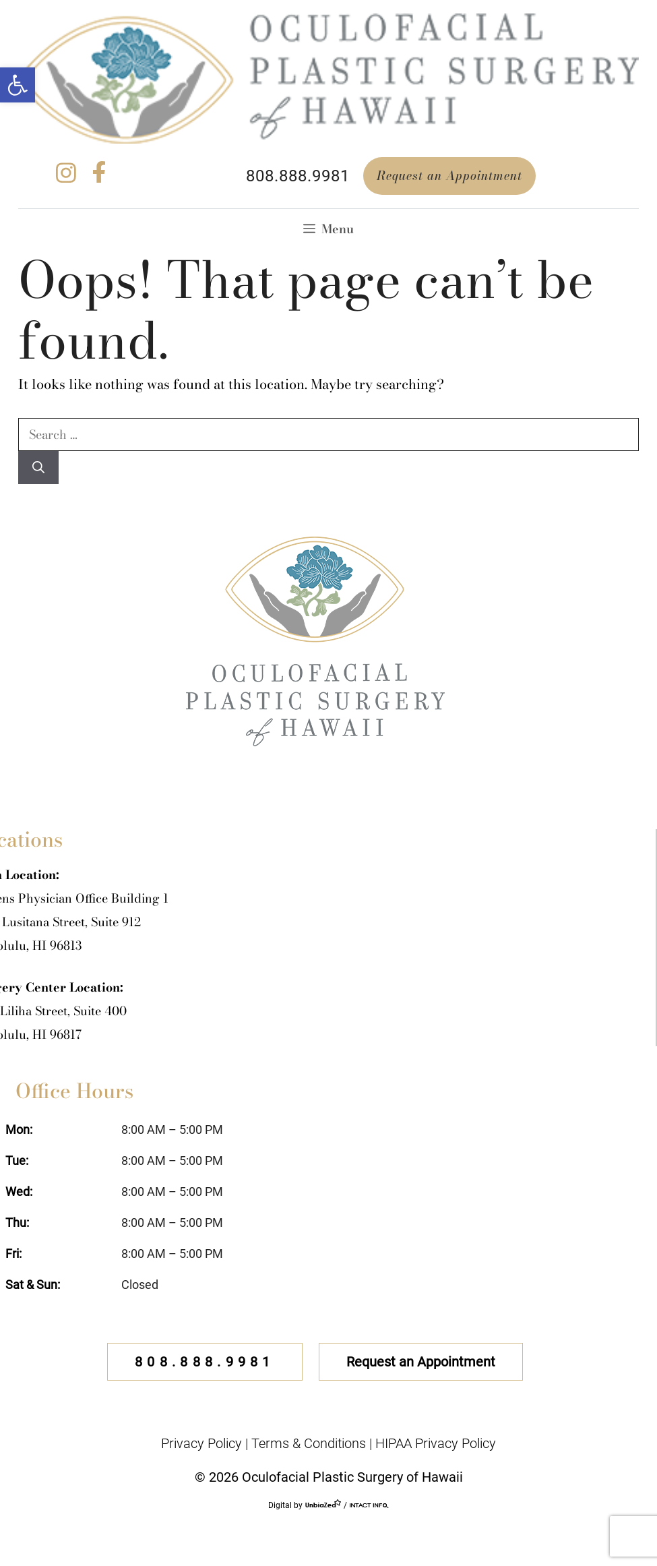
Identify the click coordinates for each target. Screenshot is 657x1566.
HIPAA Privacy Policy (435, 1443)
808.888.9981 (298, 176)
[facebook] (99, 178)
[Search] (38, 467)
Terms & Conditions (308, 1443)
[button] (17, 84)
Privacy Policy (201, 1443)
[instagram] (66, 178)
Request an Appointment (449, 176)
